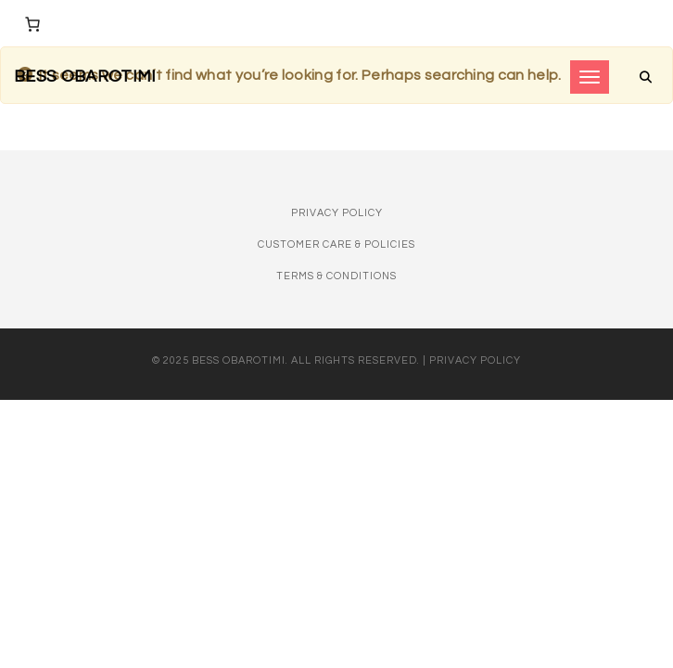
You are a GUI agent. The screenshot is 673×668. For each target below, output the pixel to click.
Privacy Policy (337, 213)
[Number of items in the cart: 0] (32, 24)
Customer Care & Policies (336, 244)
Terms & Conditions (336, 276)
